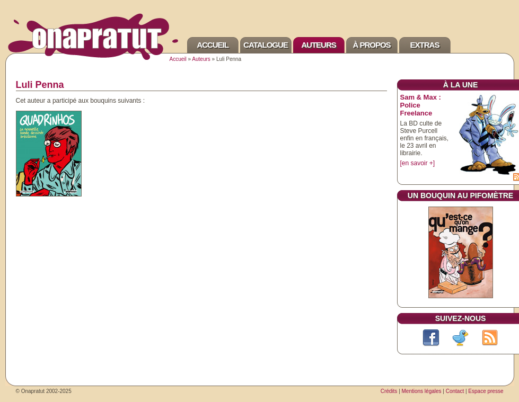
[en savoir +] (417, 163)
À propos (371, 44)
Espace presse (485, 391)
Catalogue (265, 44)
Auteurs (318, 44)
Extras (424, 44)
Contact (455, 391)
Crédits (389, 391)
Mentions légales (422, 391)
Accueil (212, 44)
